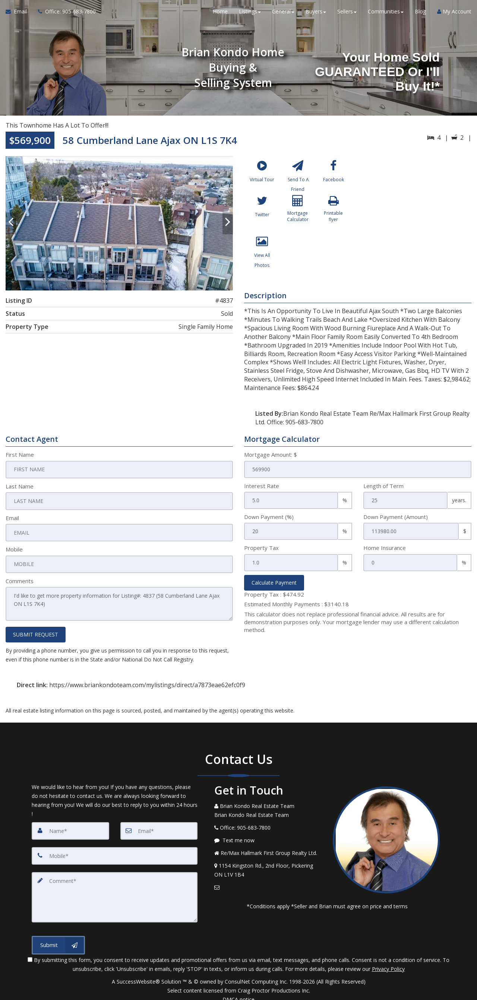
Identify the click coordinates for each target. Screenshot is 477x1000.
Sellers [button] (347, 14)
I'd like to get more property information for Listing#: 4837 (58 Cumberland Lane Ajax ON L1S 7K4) (119, 601)
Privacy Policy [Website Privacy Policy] (388, 961)
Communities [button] (386, 14)
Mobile (14, 547)
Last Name (20, 486)
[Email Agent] (19, 15)
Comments (20, 579)
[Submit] (58, 937)
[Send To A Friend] (298, 176)
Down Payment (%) (269, 517)
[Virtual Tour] (262, 176)
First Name (20, 454)
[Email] (159, 827)
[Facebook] (333, 176)
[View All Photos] (262, 258)
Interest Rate (261, 486)
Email (12, 517)
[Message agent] (268, 836)
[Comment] (115, 891)
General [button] (283, 14)
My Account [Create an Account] (454, 14)
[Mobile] (115, 851)
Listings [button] (250, 14)
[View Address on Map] (268, 866)
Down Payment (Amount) (395, 517)
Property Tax (261, 547)
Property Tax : (274, 594)
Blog (420, 14)
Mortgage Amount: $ (270, 454)
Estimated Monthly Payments (296, 604)
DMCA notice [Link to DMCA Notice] (238, 991)
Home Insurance (384, 547)
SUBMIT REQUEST (35, 630)
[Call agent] (64, 15)
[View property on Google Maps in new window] (416, 212)
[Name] (70, 827)
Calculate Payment (274, 582)
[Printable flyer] (333, 217)
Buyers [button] (316, 14)
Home (220, 14)
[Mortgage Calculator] (298, 217)
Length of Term (383, 486)
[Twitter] (262, 217)
